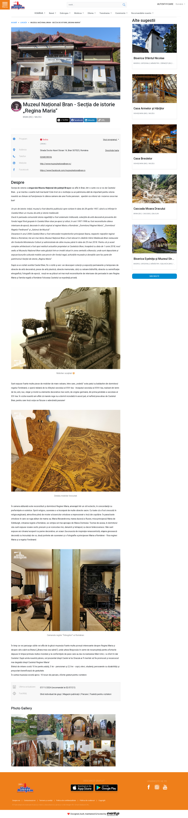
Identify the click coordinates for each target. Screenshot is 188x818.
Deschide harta (112, 150)
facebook (77, 120)
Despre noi (16, 800)
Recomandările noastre (141, 13)
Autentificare (165, 4)
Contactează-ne (30, 800)
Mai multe (154, 276)
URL (101, 120)
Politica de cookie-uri (87, 800)
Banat (52, 13)
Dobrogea (64, 13)
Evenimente (121, 13)
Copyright (102, 800)
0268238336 (46, 157)
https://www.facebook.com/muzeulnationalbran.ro (62, 170)
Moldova (78, 13)
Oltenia (91, 13)
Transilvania (104, 13)
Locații (23, 22)
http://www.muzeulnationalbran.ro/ (55, 164)
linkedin (90, 120)
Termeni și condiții (45, 800)
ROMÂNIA (39, 13)
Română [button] (180, 4)
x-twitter (62, 120)
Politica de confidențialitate (66, 800)
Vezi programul (110, 139)
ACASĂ (14, 22)
